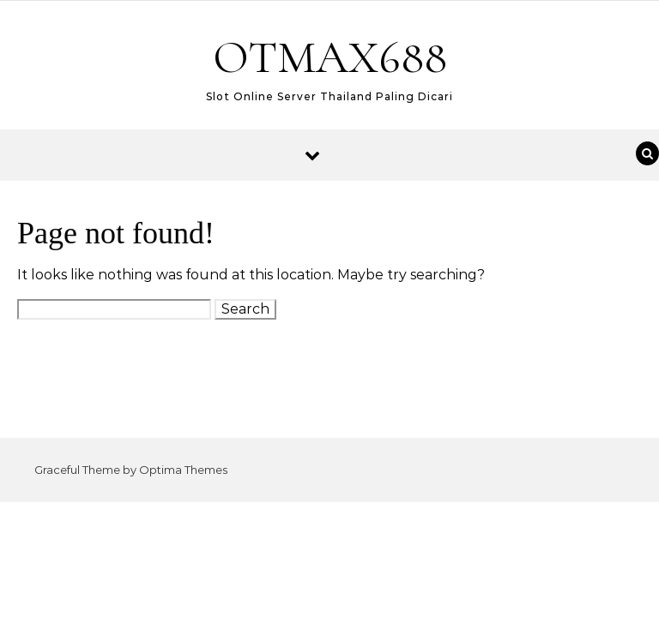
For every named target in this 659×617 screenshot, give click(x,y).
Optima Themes (183, 469)
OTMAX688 (330, 57)
